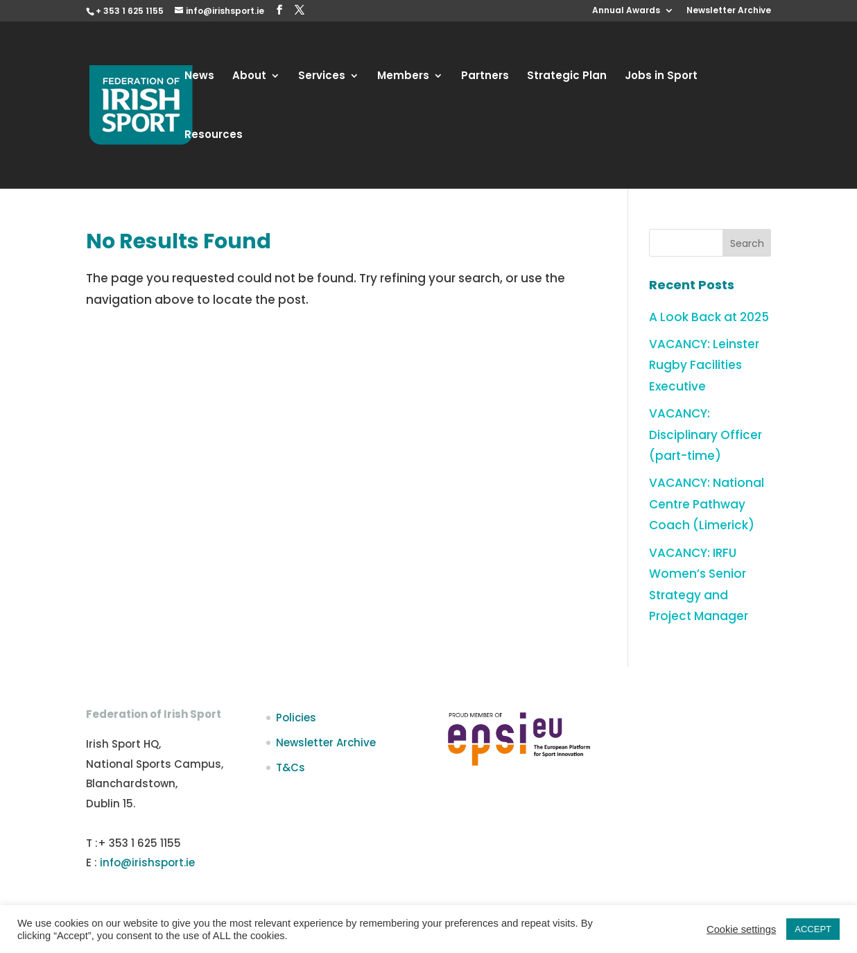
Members (403, 77)
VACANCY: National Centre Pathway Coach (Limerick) (706, 503)
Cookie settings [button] (741, 929)
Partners (485, 77)
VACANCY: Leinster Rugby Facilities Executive (704, 365)
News (199, 77)
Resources (213, 135)
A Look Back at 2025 (709, 317)
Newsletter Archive (728, 11)
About (249, 77)
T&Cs (290, 767)
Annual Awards (626, 11)
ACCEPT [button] (813, 929)
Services (321, 77)
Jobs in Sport (661, 77)
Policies (296, 717)
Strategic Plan (567, 77)
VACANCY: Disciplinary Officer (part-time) (705, 434)
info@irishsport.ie (147, 862)
